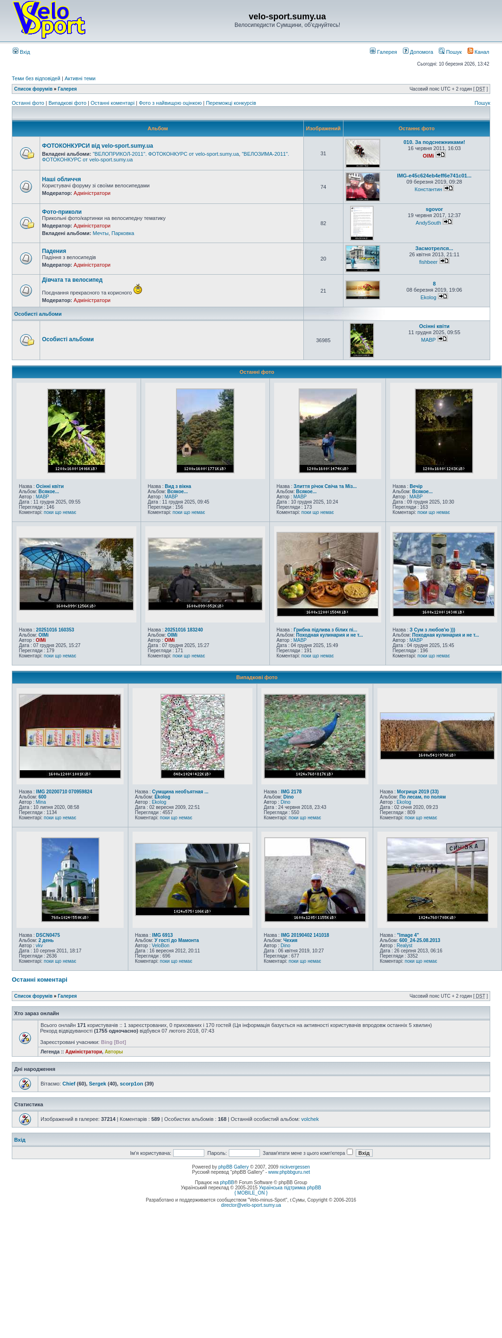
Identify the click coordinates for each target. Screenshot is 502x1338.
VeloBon (160, 945)
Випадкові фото (68, 103)
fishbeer (428, 262)
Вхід (21, 52)
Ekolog (428, 297)
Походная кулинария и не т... (329, 635)
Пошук (450, 52)
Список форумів (33, 89)
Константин (428, 189)
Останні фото (29, 103)
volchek (309, 1119)
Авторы (114, 1051)
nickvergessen (295, 1167)
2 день (45, 940)
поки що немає (60, 512)
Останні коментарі (113, 103)
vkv (39, 945)
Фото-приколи (62, 212)
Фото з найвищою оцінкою (171, 103)
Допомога (418, 52)
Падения (54, 251)
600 (42, 796)
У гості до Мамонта (176, 940)
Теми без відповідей (36, 78)
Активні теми (80, 78)
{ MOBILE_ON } (251, 1192)
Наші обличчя (61, 179)
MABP (428, 340)
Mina (41, 802)
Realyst (404, 945)
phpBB (227, 1182)
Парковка (122, 233)
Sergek (97, 1083)
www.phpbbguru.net (289, 1172)
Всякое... (48, 491)
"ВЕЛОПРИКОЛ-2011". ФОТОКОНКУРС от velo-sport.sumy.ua (165, 154)
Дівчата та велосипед (72, 280)
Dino (288, 796)
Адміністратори (92, 193)
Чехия (290, 940)
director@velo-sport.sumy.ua (251, 1205)
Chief (68, 1083)
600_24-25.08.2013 (419, 940)
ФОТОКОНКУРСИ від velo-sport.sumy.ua (97, 146)
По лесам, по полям (422, 796)
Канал (478, 52)
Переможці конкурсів (231, 103)
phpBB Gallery (233, 1167)
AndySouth (428, 223)
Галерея (383, 52)
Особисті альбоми (38, 314)
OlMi (428, 156)
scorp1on (131, 1083)
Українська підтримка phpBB (290, 1187)
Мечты (100, 233)
